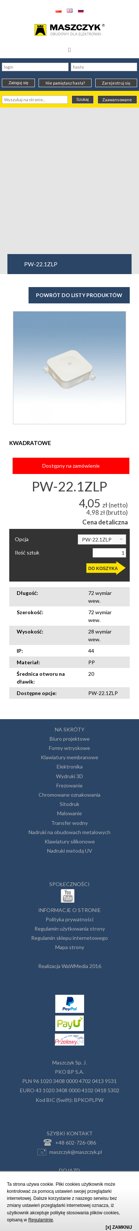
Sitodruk (69, 804)
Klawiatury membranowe (69, 757)
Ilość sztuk (27, 553)
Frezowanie (69, 785)
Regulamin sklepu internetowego (69, 938)
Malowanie (69, 813)
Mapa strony (69, 947)
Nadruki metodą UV (69, 850)
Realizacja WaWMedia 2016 (69, 966)
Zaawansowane (117, 99)
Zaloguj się (18, 82)
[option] (69, 367)
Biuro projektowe (70, 738)
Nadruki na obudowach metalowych (69, 832)
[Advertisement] (69, 180)
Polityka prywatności (69, 919)
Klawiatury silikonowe (69, 841)
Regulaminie (40, 1219)
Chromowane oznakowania (69, 794)
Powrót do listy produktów (79, 295)
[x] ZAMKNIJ (119, 1227)
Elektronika (70, 766)
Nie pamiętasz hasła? (65, 82)
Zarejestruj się (116, 82)
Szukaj (82, 99)
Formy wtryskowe (69, 748)
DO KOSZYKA (103, 568)
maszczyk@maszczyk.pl (69, 1152)
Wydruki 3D (69, 776)
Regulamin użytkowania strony (69, 928)
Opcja (22, 539)
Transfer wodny (69, 823)
